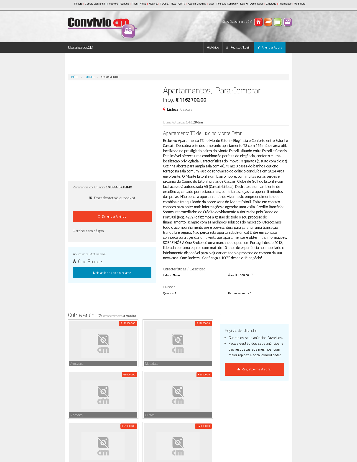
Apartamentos (110, 77)
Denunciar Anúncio (112, 216)
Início (74, 77)
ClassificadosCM (80, 47)
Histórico (213, 47)
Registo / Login (238, 47)
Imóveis (89, 77)
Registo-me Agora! (254, 369)
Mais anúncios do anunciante (112, 272)
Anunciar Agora (270, 47)
